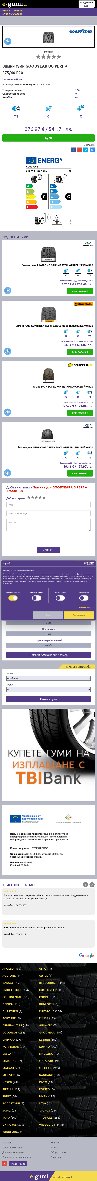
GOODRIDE (9, 1032)
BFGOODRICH (48, 982)
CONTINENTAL (12, 997)
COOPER (45, 997)
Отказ (48, 615)
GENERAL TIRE (12, 1025)
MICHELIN (45, 1068)
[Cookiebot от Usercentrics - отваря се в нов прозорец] (80, 563)
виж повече (80, 291)
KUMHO (44, 1046)
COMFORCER (48, 990)
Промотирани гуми (12, 1147)
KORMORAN (10, 1046)
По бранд (7, 1142)
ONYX (43, 1082)
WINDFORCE (10, 1131)
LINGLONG (46, 1053)
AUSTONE (9, 975)
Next (92, 884)
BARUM (7, 982)
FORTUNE (9, 1018)
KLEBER (44, 1039)
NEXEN (7, 1082)
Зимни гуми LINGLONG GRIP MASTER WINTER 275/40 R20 (57, 265)
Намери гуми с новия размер (48, 654)
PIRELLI (7, 1089)
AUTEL (43, 975)
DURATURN (10, 1011)
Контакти (55, 1142)
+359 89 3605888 (12, 14)
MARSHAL (9, 1061)
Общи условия (58, 1152)
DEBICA (7, 1004)
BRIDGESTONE (12, 990)
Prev (85, 884)
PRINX (6, 1096)
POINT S (44, 1089)
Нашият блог (18, 1163)
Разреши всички (79, 615)
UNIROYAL (9, 1124)
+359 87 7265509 (12, 10)
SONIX (6, 1110)
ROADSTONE (11, 1103)
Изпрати (48, 550)
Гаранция (56, 1157)
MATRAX (8, 1068)
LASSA (6, 1053)
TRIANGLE (46, 1117)
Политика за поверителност (16, 1157)
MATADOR (46, 1061)
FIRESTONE (46, 1011)
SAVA (42, 1103)
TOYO (6, 1117)
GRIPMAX (8, 1039)
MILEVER (8, 1075)
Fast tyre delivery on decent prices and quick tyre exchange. (48, 928)
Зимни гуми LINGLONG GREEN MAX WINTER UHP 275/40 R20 (55, 447)
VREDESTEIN (47, 1124)
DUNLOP (45, 1004)
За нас (54, 1147)
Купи (48, 138)
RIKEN (43, 1096)
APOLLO (8, 968)
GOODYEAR (47, 1032)
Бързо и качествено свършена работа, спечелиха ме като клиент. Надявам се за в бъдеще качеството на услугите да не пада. (48, 898)
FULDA (43, 1018)
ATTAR (43, 968)
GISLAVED (45, 1025)
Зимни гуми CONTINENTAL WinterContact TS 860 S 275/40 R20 (54, 325)
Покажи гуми (48, 699)
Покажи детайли (84, 607)
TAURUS (44, 1110)
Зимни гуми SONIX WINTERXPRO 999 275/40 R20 (62, 386)
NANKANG (46, 1075)
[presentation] (26, 539)
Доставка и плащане (13, 1152)
